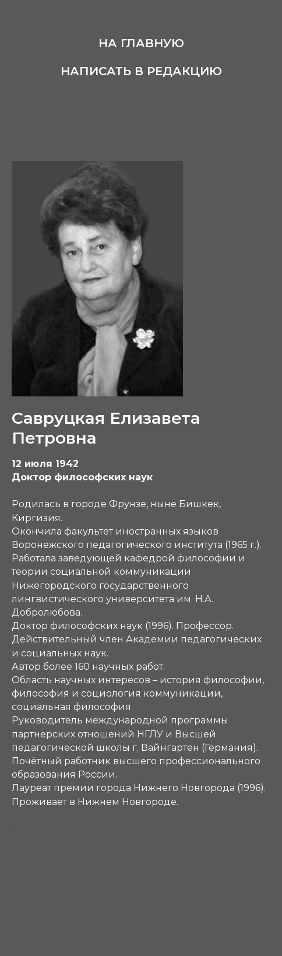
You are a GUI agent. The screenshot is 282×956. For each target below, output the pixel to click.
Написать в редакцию (141, 71)
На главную (141, 43)
